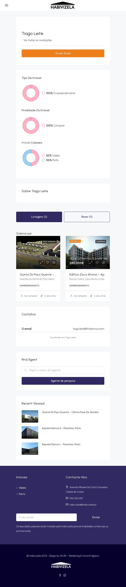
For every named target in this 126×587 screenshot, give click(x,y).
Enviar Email (63, 53)
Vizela (22, 487)
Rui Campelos (30, 296)
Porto (22, 494)
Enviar (96, 517)
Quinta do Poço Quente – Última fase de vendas (70, 412)
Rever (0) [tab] (87, 216)
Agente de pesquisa (63, 381)
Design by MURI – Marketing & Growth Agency (74, 555)
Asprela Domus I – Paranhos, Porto (61, 444)
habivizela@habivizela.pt (83, 504)
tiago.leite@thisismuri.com (88, 328)
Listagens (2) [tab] (39, 216)
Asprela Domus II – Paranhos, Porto (61, 428)
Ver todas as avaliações (38, 40)
